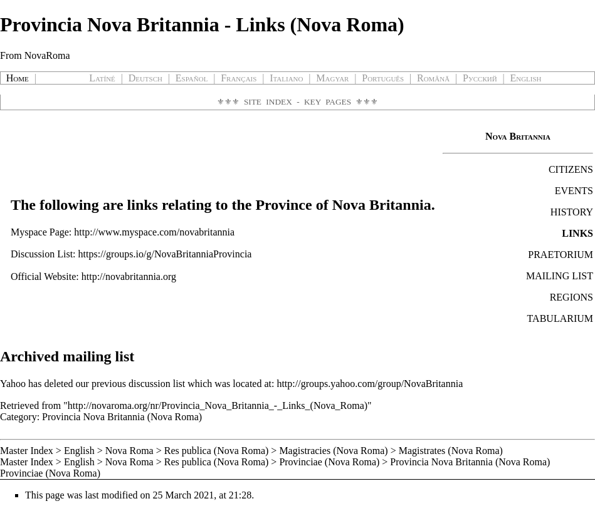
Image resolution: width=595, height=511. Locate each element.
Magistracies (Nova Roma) (333, 450)
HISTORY (571, 212)
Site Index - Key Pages (297, 101)
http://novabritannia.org (129, 276)
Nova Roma (129, 450)
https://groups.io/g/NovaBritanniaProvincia (165, 254)
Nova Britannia (517, 136)
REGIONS (571, 297)
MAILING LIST (559, 276)
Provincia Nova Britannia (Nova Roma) (122, 416)
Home (17, 78)
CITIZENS (571, 169)
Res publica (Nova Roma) (216, 450)
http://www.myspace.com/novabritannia (154, 232)
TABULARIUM (560, 318)
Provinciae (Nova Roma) (329, 462)
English (79, 450)
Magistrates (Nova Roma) (451, 450)
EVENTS (574, 190)
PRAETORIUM (560, 254)
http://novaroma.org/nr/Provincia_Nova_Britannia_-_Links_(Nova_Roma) (217, 405)
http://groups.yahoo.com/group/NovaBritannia (369, 383)
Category (18, 416)
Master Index (26, 450)
